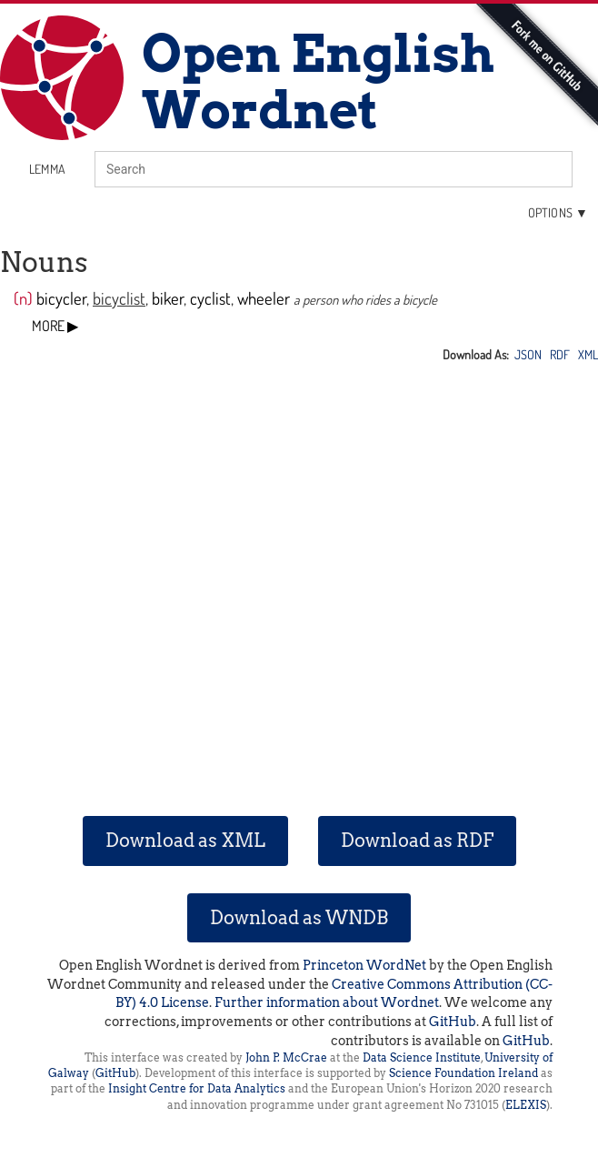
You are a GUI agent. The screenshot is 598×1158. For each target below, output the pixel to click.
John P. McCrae (286, 1057)
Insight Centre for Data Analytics (196, 1088)
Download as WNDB (299, 918)
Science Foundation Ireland (463, 1073)
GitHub (452, 1021)
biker (168, 297)
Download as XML (185, 840)
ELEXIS (525, 1105)
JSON (528, 354)
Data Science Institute (422, 1057)
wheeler (263, 297)
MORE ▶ (55, 326)
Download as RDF (417, 840)
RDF (560, 354)
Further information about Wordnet (326, 1002)
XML (588, 354)
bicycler (61, 297)
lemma (47, 168)
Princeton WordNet (364, 965)
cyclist (210, 297)
